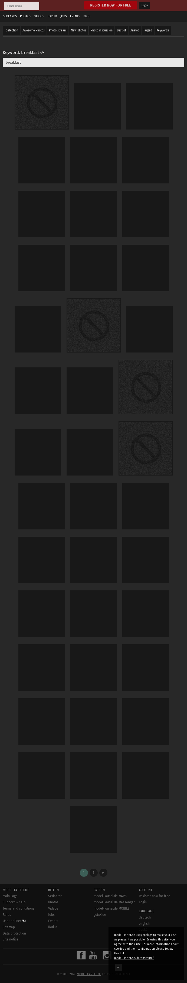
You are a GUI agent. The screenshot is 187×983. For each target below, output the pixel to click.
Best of (121, 30)
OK (118, 967)
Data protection (14, 933)
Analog (134, 30)
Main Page (10, 896)
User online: (14, 921)
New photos (78, 30)
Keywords (162, 30)
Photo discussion (102, 30)
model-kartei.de (89, 974)
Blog (86, 16)
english (144, 924)
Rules (7, 915)
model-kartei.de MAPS (110, 896)
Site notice (10, 939)
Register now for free (110, 5)
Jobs (63, 16)
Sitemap (9, 927)
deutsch (145, 917)
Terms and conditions (18, 908)
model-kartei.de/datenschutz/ (134, 958)
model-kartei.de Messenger (114, 902)
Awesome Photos (33, 30)
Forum (52, 16)
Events (75, 16)
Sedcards (10, 16)
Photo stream (58, 30)
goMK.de (100, 915)
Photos (25, 16)
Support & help (14, 902)
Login (145, 5)
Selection (12, 30)
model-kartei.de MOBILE (112, 908)
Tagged (147, 30)
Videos (39, 16)
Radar (52, 927)
